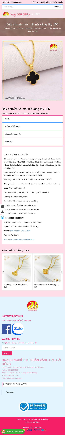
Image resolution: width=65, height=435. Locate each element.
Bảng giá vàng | (38, 2)
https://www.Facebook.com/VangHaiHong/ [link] (19, 239)
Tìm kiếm (57, 7)
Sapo (38, 422)
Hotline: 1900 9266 (15, 431)
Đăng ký (59, 2)
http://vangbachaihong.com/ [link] (20, 231)
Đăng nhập (50, 2)
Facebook (10, 392)
